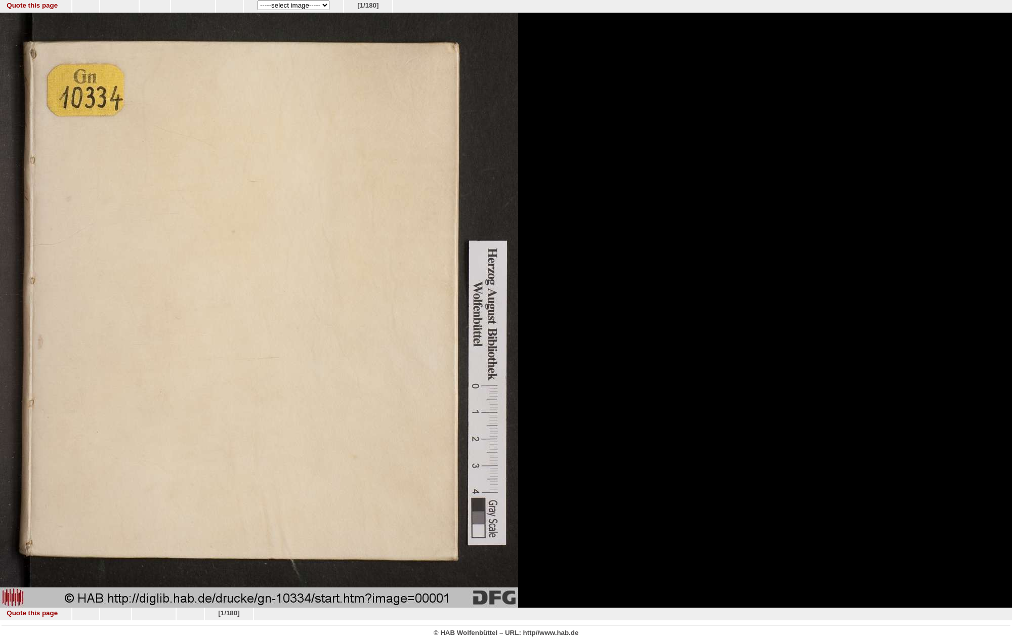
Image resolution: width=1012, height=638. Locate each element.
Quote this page (32, 5)
